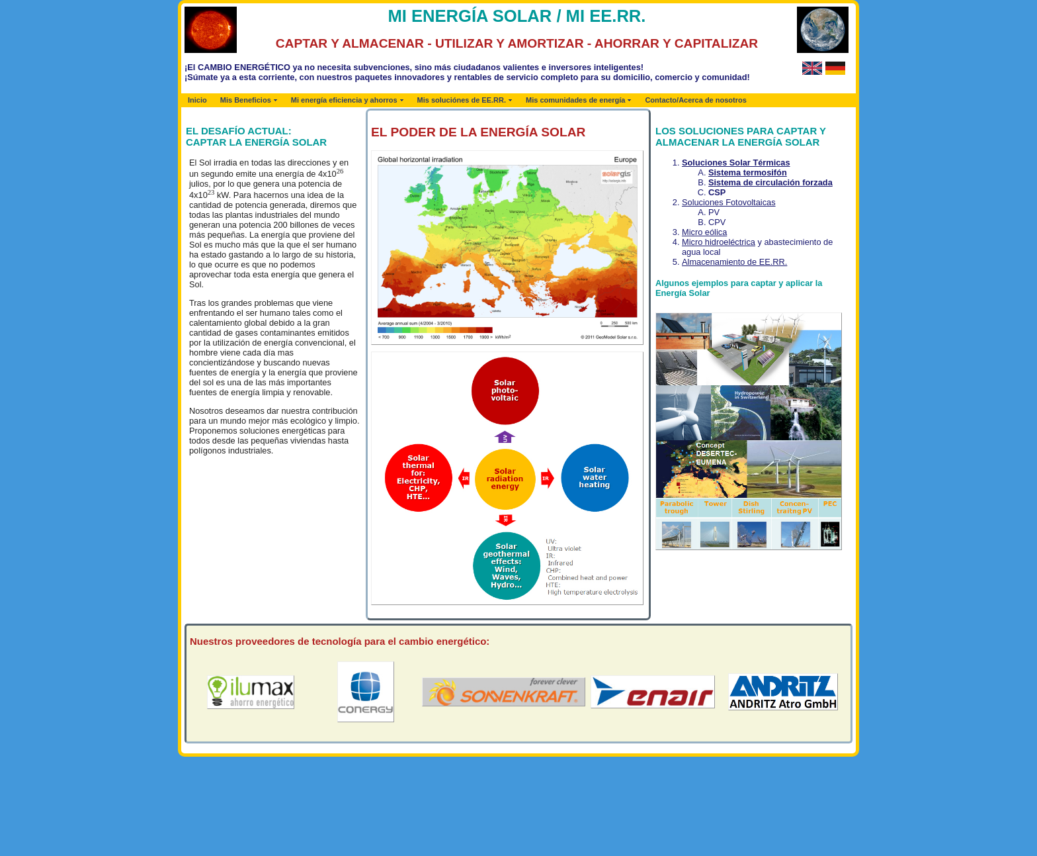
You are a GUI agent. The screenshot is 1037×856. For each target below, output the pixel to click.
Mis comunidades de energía (575, 100)
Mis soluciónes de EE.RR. (461, 100)
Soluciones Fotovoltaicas (729, 202)
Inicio (197, 100)
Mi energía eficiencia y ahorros (344, 100)
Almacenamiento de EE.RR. (734, 262)
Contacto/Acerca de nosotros (695, 100)
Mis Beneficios (245, 100)
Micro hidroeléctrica (718, 242)
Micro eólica (704, 232)
